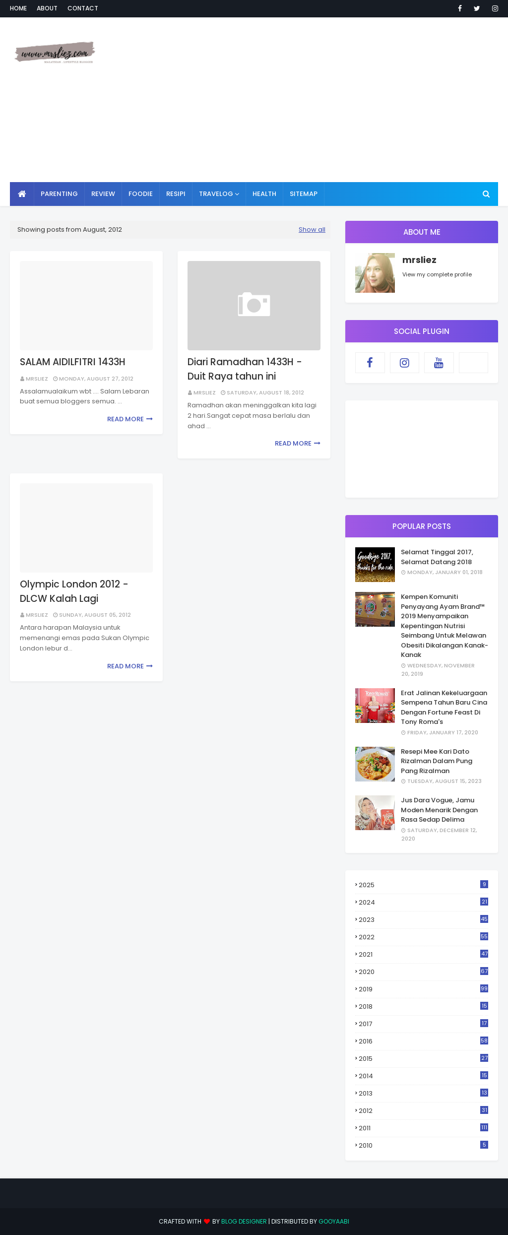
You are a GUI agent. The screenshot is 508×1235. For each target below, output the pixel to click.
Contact (82, 8)
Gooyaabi (333, 1221)
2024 (423, 902)
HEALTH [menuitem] (264, 193)
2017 (423, 1024)
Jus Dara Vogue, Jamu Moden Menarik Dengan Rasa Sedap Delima (439, 809)
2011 (423, 1128)
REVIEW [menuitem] (103, 193)
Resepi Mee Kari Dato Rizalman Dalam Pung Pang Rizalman (436, 761)
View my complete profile (437, 274)
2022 (423, 937)
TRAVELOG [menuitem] (216, 193)
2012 (423, 1110)
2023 (423, 919)
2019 (423, 989)
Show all (312, 229)
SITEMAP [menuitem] (304, 193)
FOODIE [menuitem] (140, 193)
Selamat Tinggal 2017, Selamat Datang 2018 (437, 557)
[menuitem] (22, 194)
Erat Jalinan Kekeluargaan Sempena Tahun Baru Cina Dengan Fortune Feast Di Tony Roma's (444, 707)
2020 (423, 971)
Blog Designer (244, 1221)
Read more (125, 419)
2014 (423, 1076)
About (47, 8)
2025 (423, 885)
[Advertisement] (332, 99)
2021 (423, 954)
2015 (423, 1058)
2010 (423, 1145)
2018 (423, 1007)
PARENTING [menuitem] (59, 193)
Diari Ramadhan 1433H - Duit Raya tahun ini (245, 369)
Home (18, 8)
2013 (423, 1093)
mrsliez (37, 379)
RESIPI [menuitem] (176, 193)
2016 (423, 1041)
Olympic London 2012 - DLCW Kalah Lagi (74, 591)
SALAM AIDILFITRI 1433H (73, 362)
